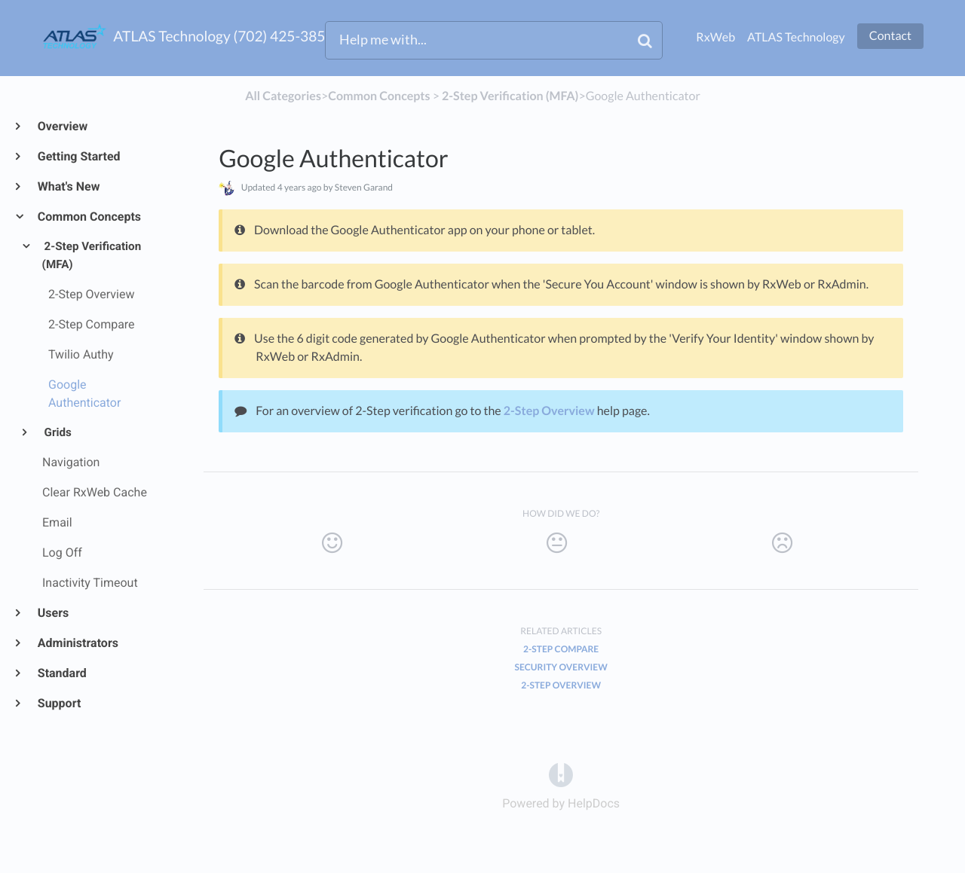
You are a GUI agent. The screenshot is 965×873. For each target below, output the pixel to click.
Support (58, 703)
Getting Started (78, 156)
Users (52, 613)
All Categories (283, 96)
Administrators (77, 643)
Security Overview (561, 667)
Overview (61, 126)
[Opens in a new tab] (561, 774)
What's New (68, 186)
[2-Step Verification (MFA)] (510, 96)
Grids (57, 432)
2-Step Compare (561, 649)
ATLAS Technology (796, 37)
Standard (61, 673)
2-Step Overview (549, 411)
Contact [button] (890, 36)
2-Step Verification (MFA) (92, 255)
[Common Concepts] (379, 96)
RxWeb (715, 37)
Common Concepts (88, 216)
